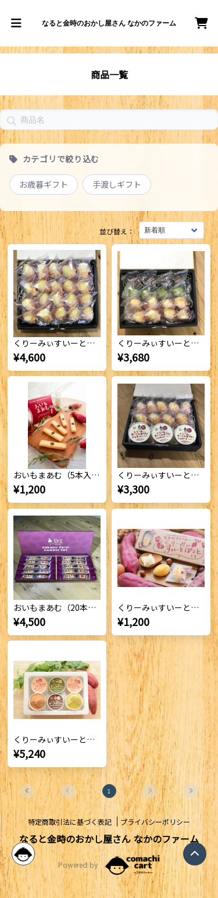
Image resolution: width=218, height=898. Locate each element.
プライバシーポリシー (155, 822)
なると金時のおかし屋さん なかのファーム (109, 839)
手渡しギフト (116, 184)
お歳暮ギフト (43, 184)
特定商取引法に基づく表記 (71, 822)
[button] (11, 121)
